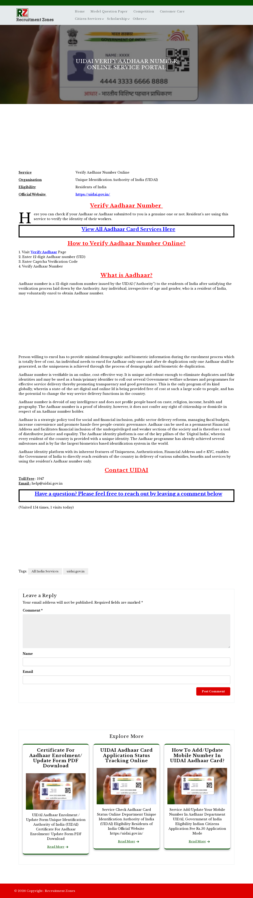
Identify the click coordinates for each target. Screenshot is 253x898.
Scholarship (117, 19)
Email (28, 672)
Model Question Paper (109, 11)
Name (28, 654)
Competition (143, 11)
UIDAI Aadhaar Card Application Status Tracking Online (126, 755)
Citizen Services (88, 19)
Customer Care (172, 11)
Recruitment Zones (35, 19)
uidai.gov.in (76, 571)
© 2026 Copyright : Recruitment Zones (44, 891)
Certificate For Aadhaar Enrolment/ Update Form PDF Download (55, 758)
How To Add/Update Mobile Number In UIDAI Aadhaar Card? (197, 755)
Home (80, 11)
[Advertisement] (126, 141)
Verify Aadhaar (44, 252)
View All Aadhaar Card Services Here (128, 229)
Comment (33, 610)
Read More (55, 847)
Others (138, 19)
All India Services (45, 571)
